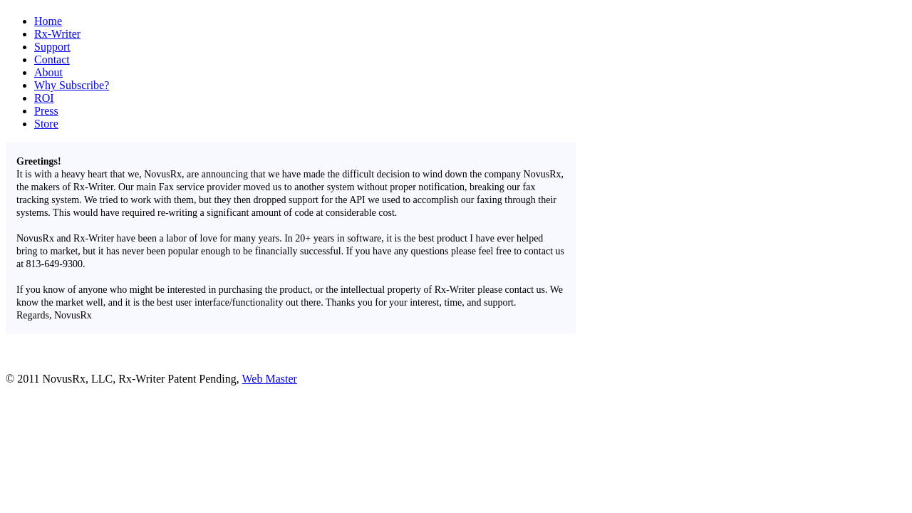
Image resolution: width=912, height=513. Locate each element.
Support (52, 47)
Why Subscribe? (71, 85)
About (48, 72)
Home (48, 21)
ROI (44, 98)
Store (46, 124)
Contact (52, 59)
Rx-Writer (57, 34)
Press (46, 111)
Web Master (269, 379)
